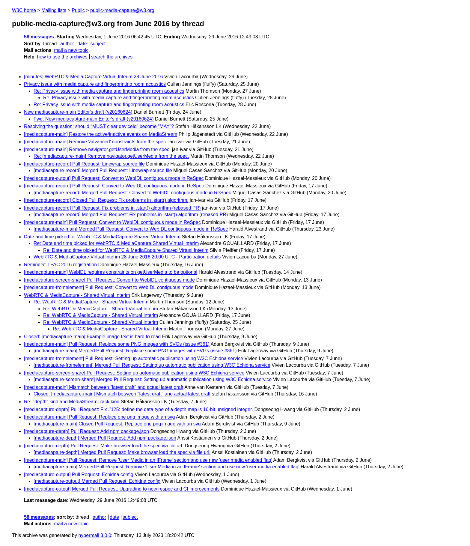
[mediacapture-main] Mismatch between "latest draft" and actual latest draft (103, 387)
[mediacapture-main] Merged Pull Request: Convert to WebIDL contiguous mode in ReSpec (131, 228)
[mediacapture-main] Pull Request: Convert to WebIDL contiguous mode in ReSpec (112, 222)
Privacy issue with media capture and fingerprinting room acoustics (95, 84)
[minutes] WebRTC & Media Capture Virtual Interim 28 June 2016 (93, 76)
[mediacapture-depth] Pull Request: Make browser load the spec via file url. (103, 445)
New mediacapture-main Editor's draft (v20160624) (78, 112)
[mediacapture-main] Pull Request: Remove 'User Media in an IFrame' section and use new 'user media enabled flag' (148, 460)
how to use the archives (62, 56)
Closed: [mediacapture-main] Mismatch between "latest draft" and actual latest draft (122, 393)
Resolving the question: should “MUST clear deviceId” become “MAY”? (99, 126)
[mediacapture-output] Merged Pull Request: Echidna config (97, 481)
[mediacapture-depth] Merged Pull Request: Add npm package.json (105, 437)
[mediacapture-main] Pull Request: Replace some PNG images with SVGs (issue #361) (117, 344)
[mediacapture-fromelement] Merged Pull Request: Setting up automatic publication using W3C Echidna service (152, 365)
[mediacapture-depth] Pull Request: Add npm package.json (86, 431)
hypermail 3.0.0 (94, 535)
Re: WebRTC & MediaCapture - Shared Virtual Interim (91, 301)
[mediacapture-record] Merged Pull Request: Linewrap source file (103, 170)
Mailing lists (53, 10)
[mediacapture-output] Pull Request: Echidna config (78, 474)
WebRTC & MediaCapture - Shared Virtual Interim (77, 295)
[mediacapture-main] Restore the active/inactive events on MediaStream (100, 134)
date (82, 43)
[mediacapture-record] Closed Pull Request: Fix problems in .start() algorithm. (106, 200)
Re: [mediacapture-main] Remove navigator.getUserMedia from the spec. (111, 156)
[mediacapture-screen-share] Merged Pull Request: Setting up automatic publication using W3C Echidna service (153, 379)
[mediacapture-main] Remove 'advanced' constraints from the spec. (95, 141)
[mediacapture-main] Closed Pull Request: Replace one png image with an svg (117, 423)
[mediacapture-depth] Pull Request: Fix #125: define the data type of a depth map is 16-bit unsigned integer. (138, 409)
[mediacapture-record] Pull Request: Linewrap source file (84, 163)
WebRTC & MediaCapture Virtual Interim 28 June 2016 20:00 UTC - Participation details (127, 256)
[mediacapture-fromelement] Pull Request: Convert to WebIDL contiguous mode (109, 287)
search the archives (112, 56)
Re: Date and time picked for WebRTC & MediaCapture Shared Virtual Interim (116, 243)
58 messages (39, 36)
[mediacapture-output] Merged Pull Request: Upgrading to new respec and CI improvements (122, 488)
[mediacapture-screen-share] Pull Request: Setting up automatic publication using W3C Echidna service (134, 372)
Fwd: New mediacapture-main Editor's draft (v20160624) (94, 118)
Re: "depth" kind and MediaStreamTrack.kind (71, 401)
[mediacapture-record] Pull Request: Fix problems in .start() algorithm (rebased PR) (112, 207)
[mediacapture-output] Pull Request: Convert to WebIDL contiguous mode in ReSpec (114, 178)
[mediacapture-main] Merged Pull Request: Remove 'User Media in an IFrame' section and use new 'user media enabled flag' (166, 466)
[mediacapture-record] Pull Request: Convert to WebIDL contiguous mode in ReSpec (114, 185)
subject (98, 43)
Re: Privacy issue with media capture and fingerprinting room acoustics (109, 91)
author (67, 43)
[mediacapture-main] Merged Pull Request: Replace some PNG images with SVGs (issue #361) (135, 350)
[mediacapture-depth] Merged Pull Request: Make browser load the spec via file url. (122, 452)
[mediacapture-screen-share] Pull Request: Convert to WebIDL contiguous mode (109, 279)
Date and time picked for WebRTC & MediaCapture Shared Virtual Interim (102, 236)
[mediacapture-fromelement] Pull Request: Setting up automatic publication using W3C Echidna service (133, 358)
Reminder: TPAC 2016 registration (60, 264)
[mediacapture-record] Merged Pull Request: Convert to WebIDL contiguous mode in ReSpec (132, 192)
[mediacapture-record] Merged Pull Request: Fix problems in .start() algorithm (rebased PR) (131, 214)
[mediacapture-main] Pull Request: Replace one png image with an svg (99, 416)
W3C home (24, 10)
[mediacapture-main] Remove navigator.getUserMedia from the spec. (97, 149)
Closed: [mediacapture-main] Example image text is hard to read (92, 336)
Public (78, 10)
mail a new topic (71, 50)
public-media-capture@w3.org (122, 10)
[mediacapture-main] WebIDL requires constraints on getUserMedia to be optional (110, 272)
